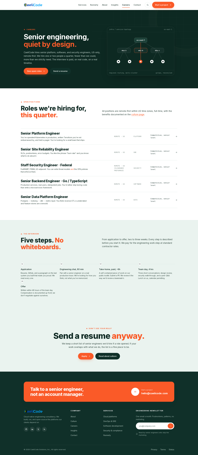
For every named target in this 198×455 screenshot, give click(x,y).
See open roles (36, 71)
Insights (114, 5)
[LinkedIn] (32, 429)
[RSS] (44, 429)
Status (171, 449)
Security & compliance (112, 430)
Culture (74, 421)
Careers (126, 5)
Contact (137, 5)
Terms (163, 449)
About (104, 5)
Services (82, 5)
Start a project (163, 5)
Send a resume (60, 71)
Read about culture (108, 356)
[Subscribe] (171, 426)
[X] (38, 429)
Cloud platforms (110, 416)
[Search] (147, 5)
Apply (85, 356)
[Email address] (152, 426)
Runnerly (94, 5)
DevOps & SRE (109, 421)
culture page (137, 114)
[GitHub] (26, 429)
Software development (113, 426)
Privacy (154, 449)
